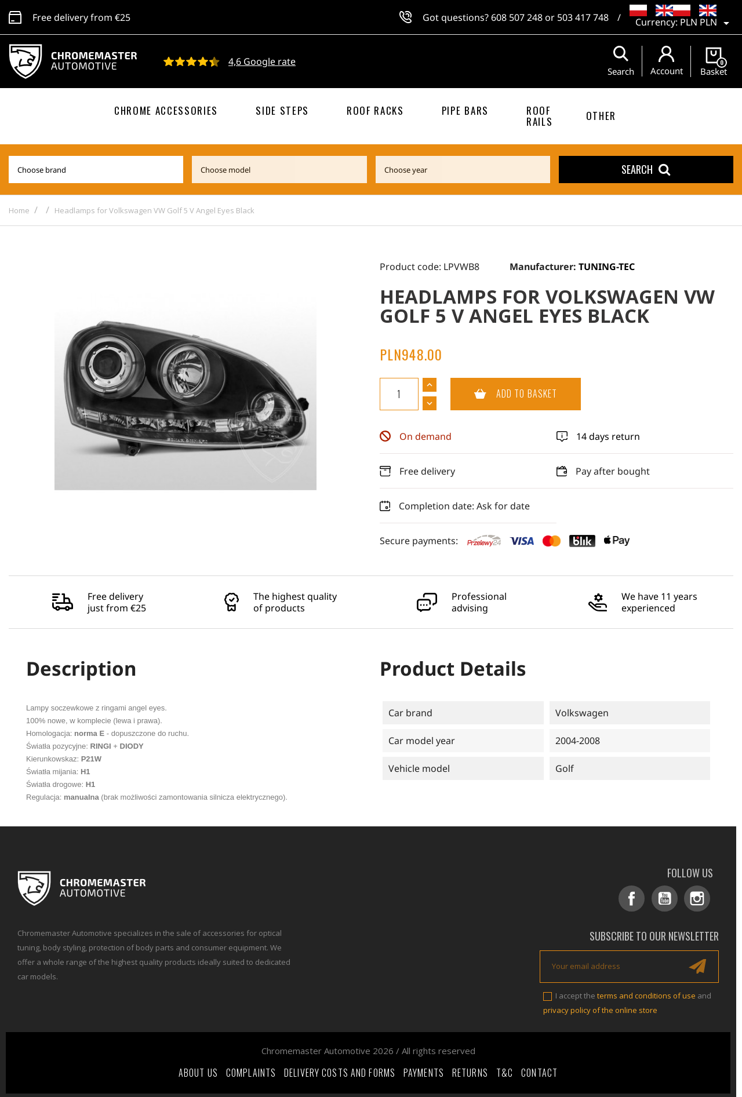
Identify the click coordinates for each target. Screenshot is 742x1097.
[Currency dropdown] (706, 23)
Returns (470, 1070)
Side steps (282, 110)
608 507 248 (517, 17)
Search (645, 169)
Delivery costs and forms (339, 1070)
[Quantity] (399, 394)
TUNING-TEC (607, 266)
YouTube (668, 898)
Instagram (698, 898)
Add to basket (503, 394)
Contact (539, 1070)
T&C (504, 1070)
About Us (198, 1070)
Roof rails (539, 116)
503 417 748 (583, 17)
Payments (423, 1070)
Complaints (251, 1070)
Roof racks (375, 110)
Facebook (637, 898)
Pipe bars (465, 110)
